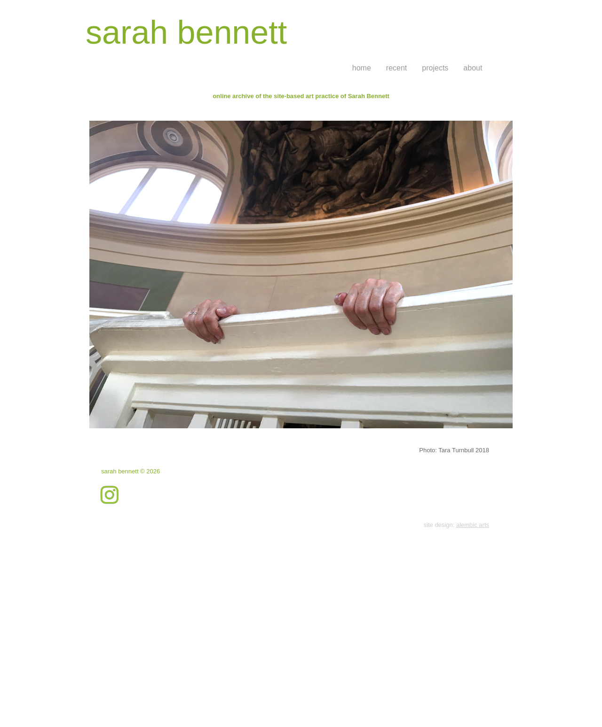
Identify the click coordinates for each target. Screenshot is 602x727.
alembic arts (472, 524)
